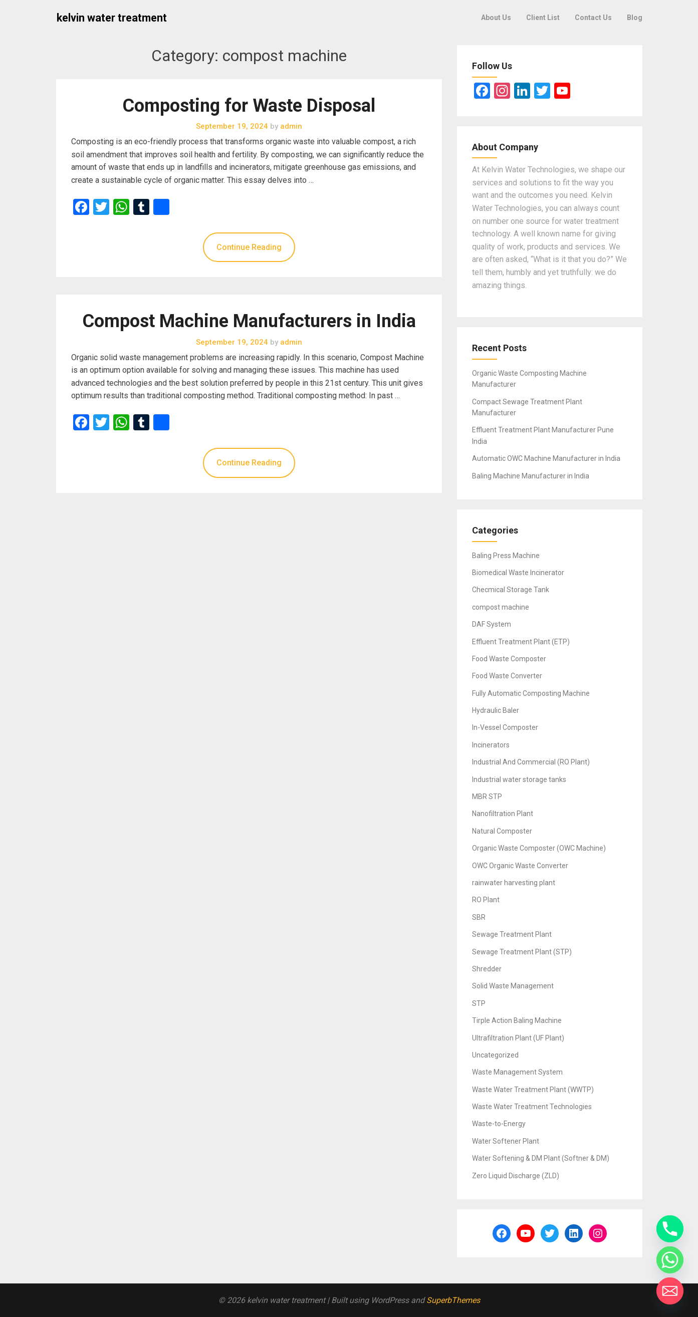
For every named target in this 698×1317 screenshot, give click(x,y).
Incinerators (491, 745)
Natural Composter (502, 831)
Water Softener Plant (505, 1141)
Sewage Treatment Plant (512, 934)
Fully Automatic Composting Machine (531, 693)
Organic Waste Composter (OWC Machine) (539, 848)
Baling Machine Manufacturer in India (530, 476)
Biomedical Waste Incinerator (518, 573)
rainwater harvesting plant (513, 883)
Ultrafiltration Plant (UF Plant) (518, 1038)
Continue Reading (249, 247)
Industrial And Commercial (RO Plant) (531, 762)
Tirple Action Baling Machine (517, 1020)
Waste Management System (517, 1072)
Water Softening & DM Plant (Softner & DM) (540, 1158)
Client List (543, 18)
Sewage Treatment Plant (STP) (522, 952)
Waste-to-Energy (499, 1124)
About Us (496, 18)
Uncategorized (495, 1055)
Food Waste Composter (509, 659)
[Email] (669, 1290)
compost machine (500, 607)
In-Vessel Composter (505, 727)
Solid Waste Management (513, 986)
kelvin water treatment (112, 18)
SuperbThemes (453, 1300)
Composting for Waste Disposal (248, 105)
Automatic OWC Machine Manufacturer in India (546, 458)
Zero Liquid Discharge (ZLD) (515, 1176)
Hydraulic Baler (495, 710)
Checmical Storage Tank (510, 590)
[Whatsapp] (669, 1259)
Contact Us (593, 18)
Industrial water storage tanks (519, 779)
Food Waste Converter (507, 676)
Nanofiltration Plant (502, 814)
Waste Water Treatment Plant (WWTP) (533, 1090)
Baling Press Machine (506, 556)
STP (479, 1003)
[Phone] (669, 1228)
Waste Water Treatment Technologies (532, 1107)
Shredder (487, 969)
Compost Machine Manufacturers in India (249, 321)
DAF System (491, 624)
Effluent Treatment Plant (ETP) (521, 642)
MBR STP (487, 797)
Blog (634, 18)
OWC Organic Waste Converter (520, 866)
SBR (479, 917)
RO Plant (486, 900)
